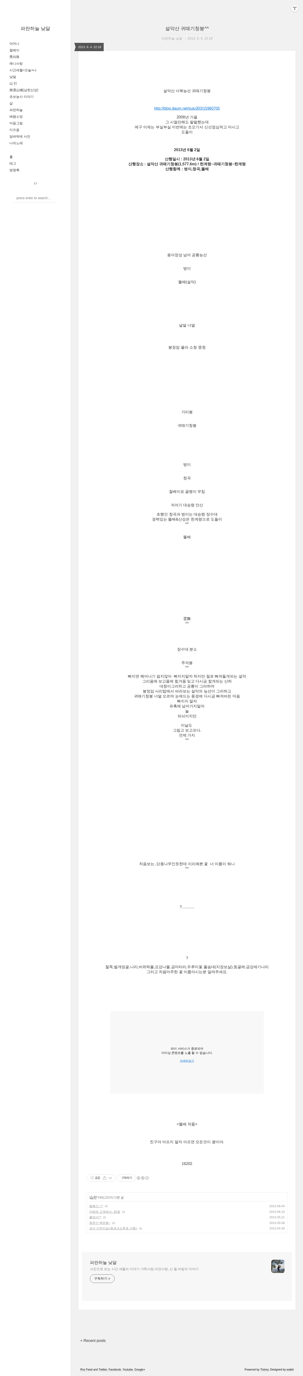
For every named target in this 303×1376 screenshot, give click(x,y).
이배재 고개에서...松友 (104, 1212)
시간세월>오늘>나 (22, 70)
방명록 (14, 170)
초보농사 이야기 (21, 97)
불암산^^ (95, 1217)
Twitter (103, 1369)
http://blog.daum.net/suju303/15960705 (187, 108)
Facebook (114, 1369)
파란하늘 (16, 110)
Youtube (128, 1369)
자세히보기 (187, 1060)
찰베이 (14, 50)
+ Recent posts (93, 1341)
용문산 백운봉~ (99, 1223)
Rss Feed (86, 1369)
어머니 (14, 43)
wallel (290, 1369)
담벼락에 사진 (19, 136)
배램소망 (16, 116)
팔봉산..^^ (96, 1206)
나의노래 (16, 143)
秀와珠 (14, 57)
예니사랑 (16, 63)
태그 (12, 163)
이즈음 (14, 130)
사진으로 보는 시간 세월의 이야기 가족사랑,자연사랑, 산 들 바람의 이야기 (144, 1269)
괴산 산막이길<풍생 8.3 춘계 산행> (113, 1228)
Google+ (139, 1369)
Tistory (264, 1369)
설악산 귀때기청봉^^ (187, 28)
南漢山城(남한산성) (23, 90)
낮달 (12, 77)
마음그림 (16, 123)
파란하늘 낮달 (35, 28)
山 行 (13, 83)
